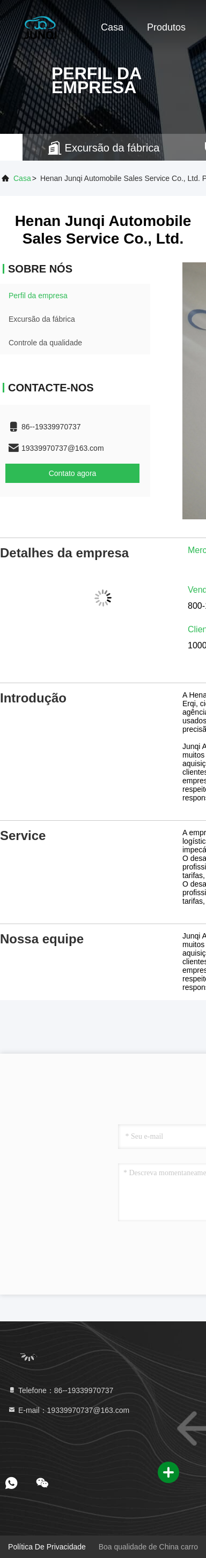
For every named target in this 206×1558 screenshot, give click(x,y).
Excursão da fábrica (42, 319)
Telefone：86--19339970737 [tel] (60, 1390)
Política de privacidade (47, 1546)
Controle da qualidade (45, 342)
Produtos (166, 27)
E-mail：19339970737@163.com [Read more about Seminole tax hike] (68, 1410)
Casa (112, 27)
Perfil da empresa (38, 295)
